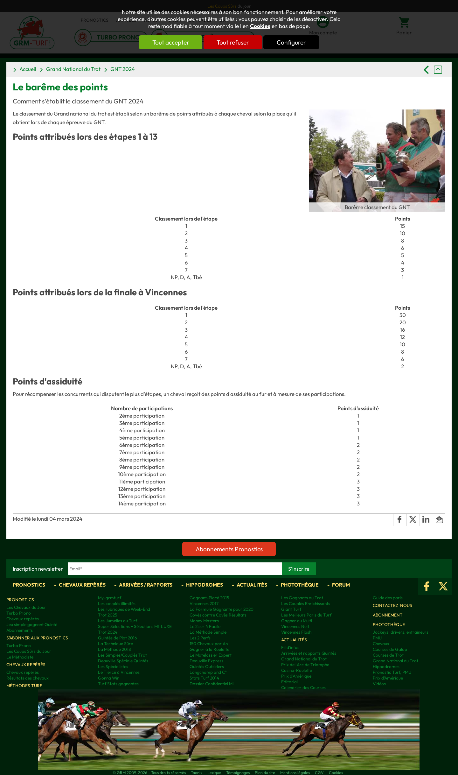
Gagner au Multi (296, 621)
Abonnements (19, 630)
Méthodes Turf (24, 685)
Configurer (291, 42)
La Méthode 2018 (114, 649)
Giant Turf (291, 609)
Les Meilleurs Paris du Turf (306, 615)
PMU (377, 638)
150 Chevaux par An (209, 643)
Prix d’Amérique (388, 678)
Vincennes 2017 (204, 603)
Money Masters (204, 621)
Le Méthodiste (19, 657)
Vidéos (379, 684)
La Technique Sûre (115, 643)
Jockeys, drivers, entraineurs (400, 632)
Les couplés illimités (116, 603)
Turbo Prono (18, 613)
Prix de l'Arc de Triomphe (305, 664)
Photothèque (300, 584)
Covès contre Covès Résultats (218, 615)
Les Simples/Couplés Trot (122, 655)
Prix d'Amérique (296, 676)
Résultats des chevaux (27, 678)
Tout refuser (233, 42)
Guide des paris (388, 598)
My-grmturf (109, 598)
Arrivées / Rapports (145, 584)
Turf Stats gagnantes (118, 684)
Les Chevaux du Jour (26, 607)
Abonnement (388, 615)
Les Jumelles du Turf (117, 621)
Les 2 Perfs (200, 638)
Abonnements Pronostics (229, 549)
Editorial (289, 682)
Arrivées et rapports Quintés (308, 653)
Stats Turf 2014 (204, 678)
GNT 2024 (122, 69)
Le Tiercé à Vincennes (119, 672)
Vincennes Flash (296, 632)
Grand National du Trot (73, 69)
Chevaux (381, 643)
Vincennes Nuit (295, 626)
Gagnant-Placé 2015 (209, 598)
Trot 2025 (107, 615)
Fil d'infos (290, 647)
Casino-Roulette (296, 670)
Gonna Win (108, 678)
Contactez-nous (392, 605)
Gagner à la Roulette (209, 649)
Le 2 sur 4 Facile (205, 626)
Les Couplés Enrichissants (305, 603)
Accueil (27, 69)
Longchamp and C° (208, 672)
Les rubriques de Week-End (124, 609)
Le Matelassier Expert (211, 655)
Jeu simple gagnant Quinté (31, 624)
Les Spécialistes (113, 666)
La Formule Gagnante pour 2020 (221, 609)
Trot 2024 (107, 632)
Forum (341, 584)
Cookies (260, 26)
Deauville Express (206, 661)
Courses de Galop (390, 649)
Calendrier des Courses (303, 687)
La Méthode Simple (208, 632)
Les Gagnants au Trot (302, 598)
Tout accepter (170, 42)
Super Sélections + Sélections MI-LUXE (135, 626)
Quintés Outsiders (207, 666)
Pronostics (29, 584)
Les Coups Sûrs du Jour (28, 651)
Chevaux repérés (82, 584)
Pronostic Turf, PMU (392, 672)
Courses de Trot (388, 655)
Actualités (252, 584)
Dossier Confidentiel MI (212, 684)
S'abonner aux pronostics (37, 638)
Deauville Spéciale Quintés (123, 661)
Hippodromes (204, 584)
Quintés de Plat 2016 (117, 638)
